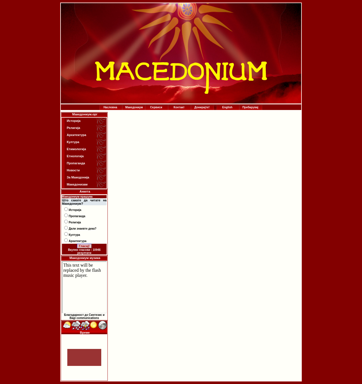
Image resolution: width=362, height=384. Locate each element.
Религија (73, 128)
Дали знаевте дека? (82, 228)
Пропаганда (76, 163)
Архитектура (76, 135)
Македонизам (77, 184)
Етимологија (76, 149)
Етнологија (75, 156)
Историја (74, 120)
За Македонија (78, 177)
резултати (84, 252)
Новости (73, 170)
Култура (73, 142)
